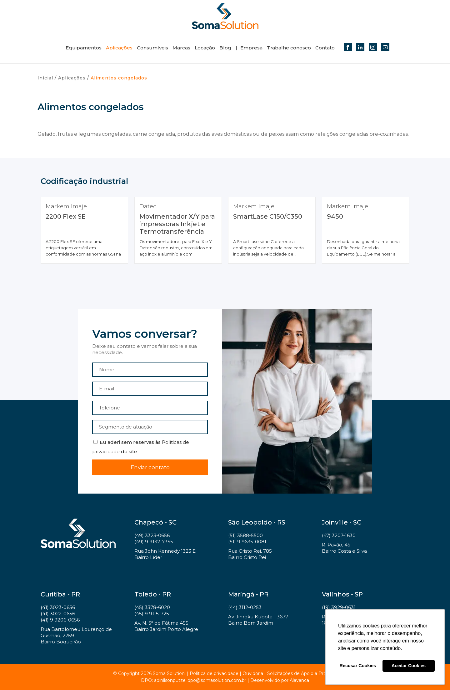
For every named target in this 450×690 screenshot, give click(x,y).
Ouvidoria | (254, 673)
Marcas (181, 48)
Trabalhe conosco (289, 48)
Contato (325, 48)
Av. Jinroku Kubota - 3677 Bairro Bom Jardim (258, 620)
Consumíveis (152, 48)
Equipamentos (84, 48)
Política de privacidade (214, 673)
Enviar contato (150, 467)
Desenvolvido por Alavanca (279, 680)
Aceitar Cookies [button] (409, 665)
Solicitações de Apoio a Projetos (302, 673)
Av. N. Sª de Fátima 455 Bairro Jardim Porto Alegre (166, 626)
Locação (205, 48)
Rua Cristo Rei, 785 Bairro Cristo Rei (250, 554)
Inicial (45, 78)
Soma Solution (225, 16)
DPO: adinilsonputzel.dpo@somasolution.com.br (193, 680)
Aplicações (119, 48)
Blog (225, 48)
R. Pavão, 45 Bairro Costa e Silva (344, 548)
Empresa (251, 48)
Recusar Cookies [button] (358, 665)
